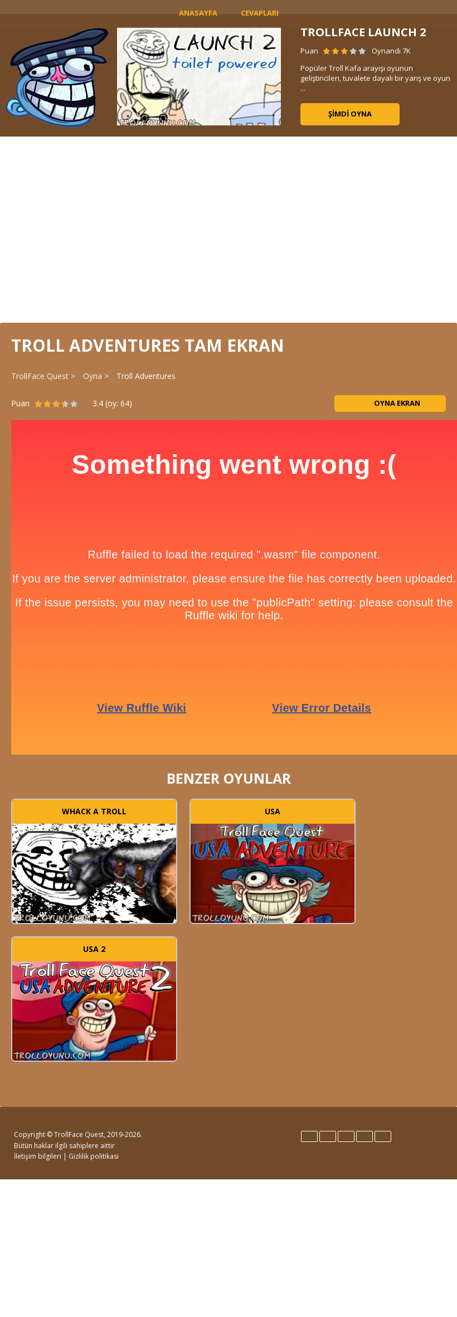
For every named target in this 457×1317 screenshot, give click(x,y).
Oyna (92, 376)
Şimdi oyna (350, 114)
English (309, 1136)
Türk (383, 1136)
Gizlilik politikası (94, 1156)
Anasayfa (198, 13)
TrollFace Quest (40, 376)
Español (327, 1136)
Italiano (346, 1136)
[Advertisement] (228, 228)
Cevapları (260, 13)
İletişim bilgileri (37, 1156)
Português (364, 1136)
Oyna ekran (390, 403)
